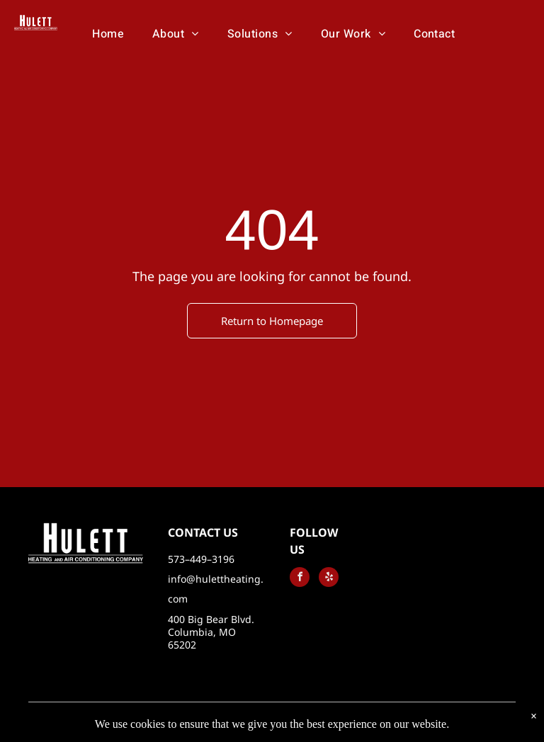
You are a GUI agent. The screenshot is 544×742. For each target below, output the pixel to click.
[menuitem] (108, 34)
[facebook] (300, 578)
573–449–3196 (201, 559)
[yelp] (329, 578)
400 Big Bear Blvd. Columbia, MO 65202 (211, 631)
